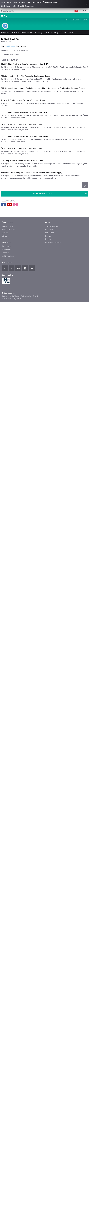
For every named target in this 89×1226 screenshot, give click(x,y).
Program (66, 20)
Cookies (4, 876)
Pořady (15, 32)
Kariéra (48, 816)
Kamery (85, 20)
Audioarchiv (75, 20)
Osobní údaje (14, 876)
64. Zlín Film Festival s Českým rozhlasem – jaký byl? (24, 569)
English (35, 876)
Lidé (47, 32)
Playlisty (39, 32)
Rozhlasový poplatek (53, 823)
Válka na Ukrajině (8, 807)
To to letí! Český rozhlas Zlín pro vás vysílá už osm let (24, 386)
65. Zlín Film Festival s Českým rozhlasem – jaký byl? (24, 447)
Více (71, 32)
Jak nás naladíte (51, 807)
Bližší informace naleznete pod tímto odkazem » (18, 6)
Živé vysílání (6, 827)
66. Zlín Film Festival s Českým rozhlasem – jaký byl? (24, 202)
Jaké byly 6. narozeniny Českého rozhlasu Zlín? (22, 692)
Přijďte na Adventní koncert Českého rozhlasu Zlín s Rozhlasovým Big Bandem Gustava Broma (42, 325)
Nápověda (49, 810)
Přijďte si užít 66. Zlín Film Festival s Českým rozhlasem (25, 264)
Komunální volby (8, 810)
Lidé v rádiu (49, 813)
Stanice (5, 813)
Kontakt (48, 820)
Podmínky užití (26, 876)
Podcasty (5, 833)
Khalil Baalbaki (10, 135)
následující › (85, 765)
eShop (4, 816)
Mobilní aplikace (8, 836)
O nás (63, 32)
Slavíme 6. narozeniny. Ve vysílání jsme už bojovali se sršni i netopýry (31, 753)
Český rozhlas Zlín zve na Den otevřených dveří (22, 508)
